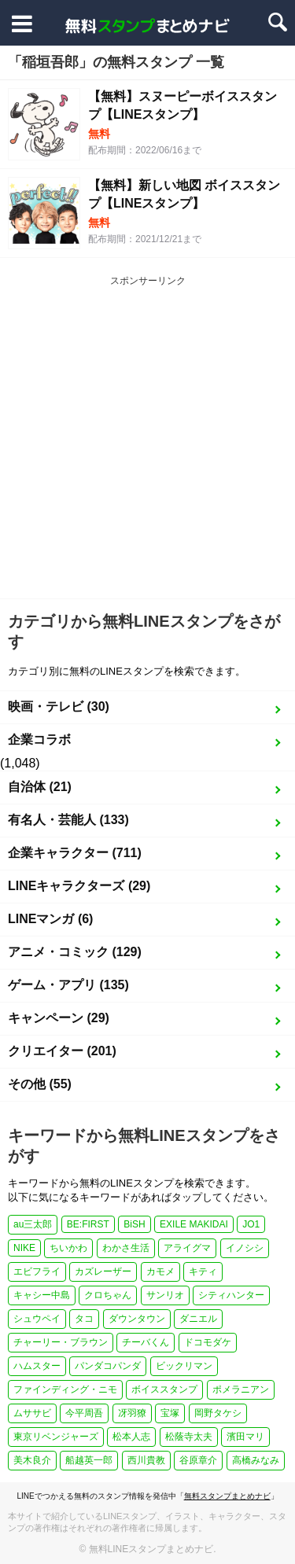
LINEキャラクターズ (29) (79, 885)
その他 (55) (40, 1084)
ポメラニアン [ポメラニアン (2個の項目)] (240, 1389)
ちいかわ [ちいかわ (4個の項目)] (68, 1247)
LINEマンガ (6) (50, 919)
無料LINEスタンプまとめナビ (151, 1549)
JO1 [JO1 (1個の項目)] (251, 1224)
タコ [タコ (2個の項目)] (84, 1318)
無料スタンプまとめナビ (227, 1496)
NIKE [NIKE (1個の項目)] (24, 1247)
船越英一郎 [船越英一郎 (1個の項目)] (88, 1460)
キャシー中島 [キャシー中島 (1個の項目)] (41, 1295)
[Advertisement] (147, 443)
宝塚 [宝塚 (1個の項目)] (169, 1413)
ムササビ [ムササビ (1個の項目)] (32, 1413)
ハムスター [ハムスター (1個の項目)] (37, 1365)
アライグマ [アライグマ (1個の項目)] (187, 1247)
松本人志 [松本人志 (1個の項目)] (131, 1436)
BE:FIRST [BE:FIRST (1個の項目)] (88, 1224)
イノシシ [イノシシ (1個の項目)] (245, 1247)
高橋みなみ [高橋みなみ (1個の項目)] (255, 1460)
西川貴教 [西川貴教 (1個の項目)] (146, 1460)
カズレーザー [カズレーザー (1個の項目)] (103, 1271)
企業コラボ (39, 739)
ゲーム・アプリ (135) (68, 985)
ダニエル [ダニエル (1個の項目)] (198, 1318)
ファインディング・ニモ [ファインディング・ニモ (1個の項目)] (65, 1389)
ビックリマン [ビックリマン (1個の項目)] (184, 1365)
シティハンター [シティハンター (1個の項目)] (231, 1295)
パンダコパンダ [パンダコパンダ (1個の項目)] (108, 1365)
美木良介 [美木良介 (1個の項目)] (32, 1460)
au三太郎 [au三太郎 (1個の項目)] (32, 1224)
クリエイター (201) (62, 1051)
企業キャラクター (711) (75, 852)
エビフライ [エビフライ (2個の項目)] (37, 1271)
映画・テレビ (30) (58, 706)
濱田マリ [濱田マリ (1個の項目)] (245, 1436)
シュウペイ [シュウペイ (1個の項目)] (37, 1318)
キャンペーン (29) (58, 1018)
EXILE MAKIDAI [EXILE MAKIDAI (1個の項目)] (194, 1224)
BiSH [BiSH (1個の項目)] (134, 1224)
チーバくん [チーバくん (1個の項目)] (145, 1342)
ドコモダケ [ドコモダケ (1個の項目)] (207, 1342)
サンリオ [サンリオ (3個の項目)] (165, 1295)
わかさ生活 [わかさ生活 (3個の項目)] (125, 1247)
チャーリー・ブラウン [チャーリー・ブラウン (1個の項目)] (60, 1342)
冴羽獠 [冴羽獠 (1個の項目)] (132, 1413)
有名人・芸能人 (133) (68, 819)
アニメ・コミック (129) (75, 952)
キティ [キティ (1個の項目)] (203, 1271)
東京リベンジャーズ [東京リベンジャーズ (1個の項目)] (55, 1436)
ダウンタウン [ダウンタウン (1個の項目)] (137, 1318)
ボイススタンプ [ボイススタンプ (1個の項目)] (164, 1389)
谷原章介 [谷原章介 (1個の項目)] (198, 1460)
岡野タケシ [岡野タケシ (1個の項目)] (218, 1413)
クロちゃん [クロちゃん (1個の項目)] (107, 1295)
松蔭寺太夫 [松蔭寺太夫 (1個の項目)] (188, 1436)
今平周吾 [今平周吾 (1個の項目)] (84, 1413)
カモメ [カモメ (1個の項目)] (160, 1271)
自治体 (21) (40, 786)
